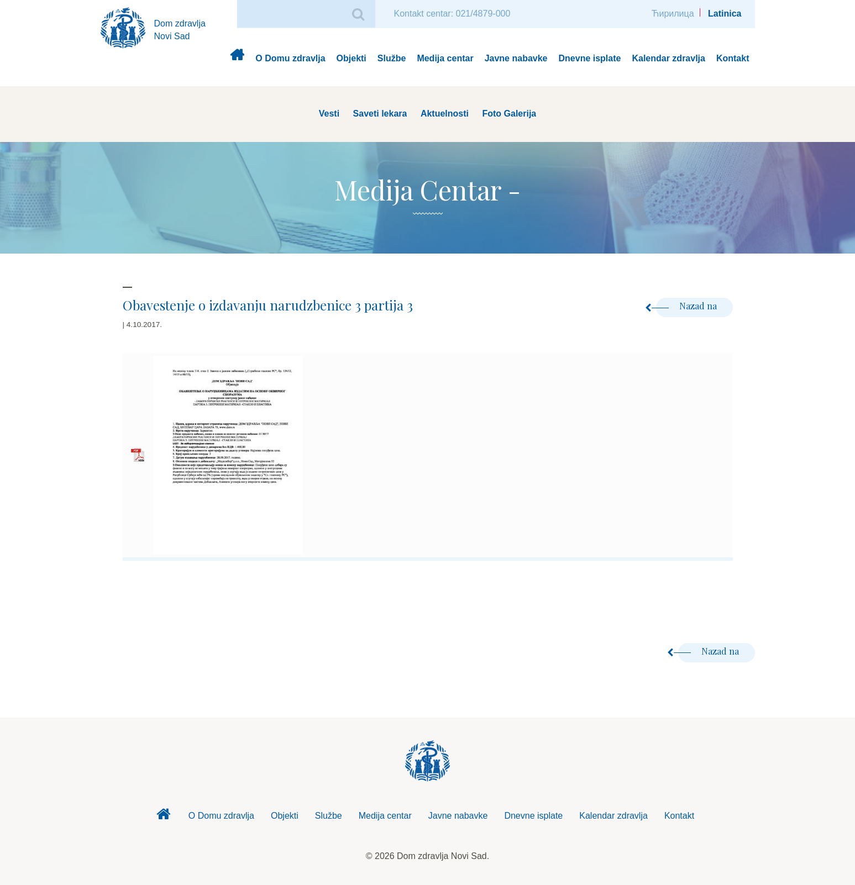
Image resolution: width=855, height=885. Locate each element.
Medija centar (445, 58)
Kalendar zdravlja (668, 58)
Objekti (351, 58)
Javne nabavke (516, 58)
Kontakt (732, 58)
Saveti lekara (380, 113)
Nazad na (687, 306)
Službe (391, 58)
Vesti (329, 113)
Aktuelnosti (445, 113)
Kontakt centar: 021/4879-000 (452, 13)
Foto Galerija (509, 113)
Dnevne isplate (590, 58)
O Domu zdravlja (290, 58)
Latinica (724, 13)
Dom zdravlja (236, 59)
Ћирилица (673, 13)
